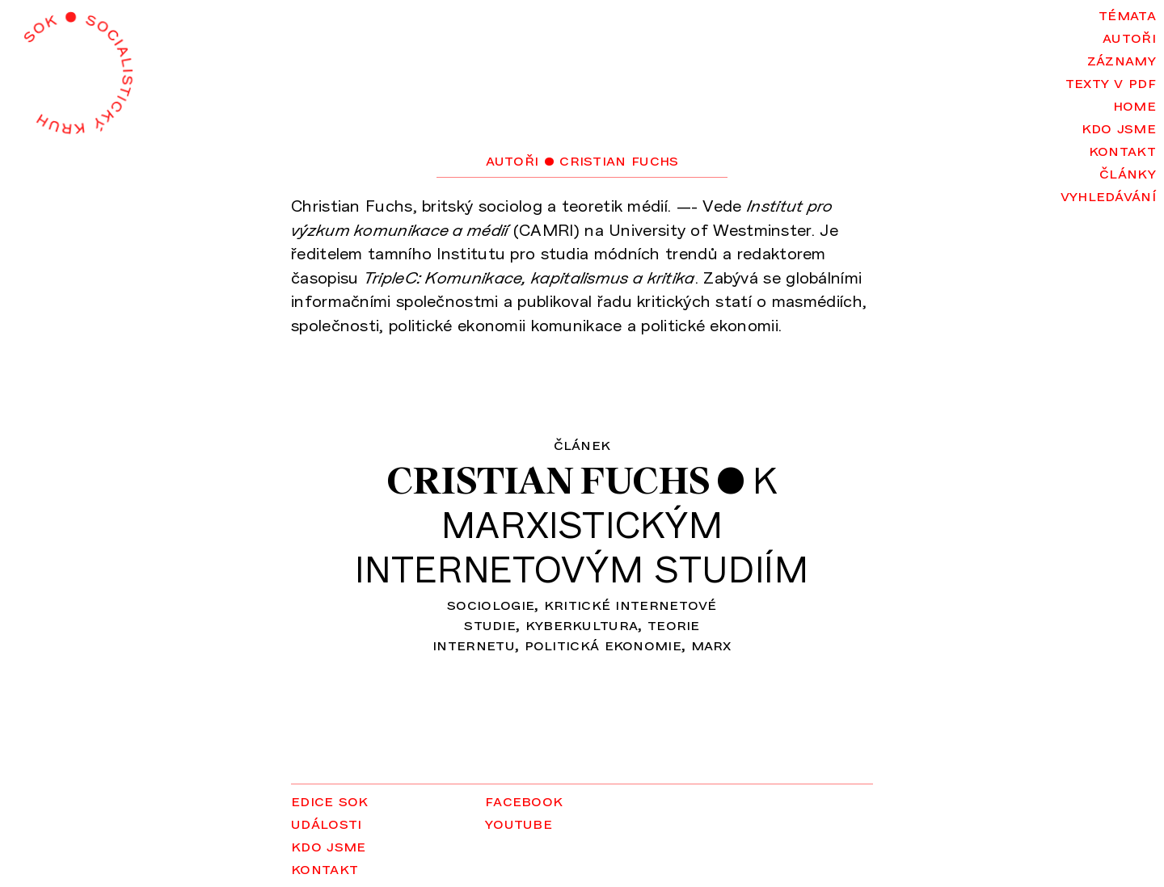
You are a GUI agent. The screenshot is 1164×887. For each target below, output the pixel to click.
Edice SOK (330, 799)
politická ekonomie (603, 644)
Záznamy (1121, 59)
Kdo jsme (1119, 127)
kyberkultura (582, 623)
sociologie (490, 603)
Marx (711, 644)
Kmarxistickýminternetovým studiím (581, 524)
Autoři (1129, 36)
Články (1127, 172)
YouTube (518, 822)
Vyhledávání (1108, 194)
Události (326, 822)
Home (1134, 104)
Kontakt (1122, 149)
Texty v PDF (1110, 81)
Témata (1127, 13)
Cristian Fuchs (548, 481)
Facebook (524, 799)
